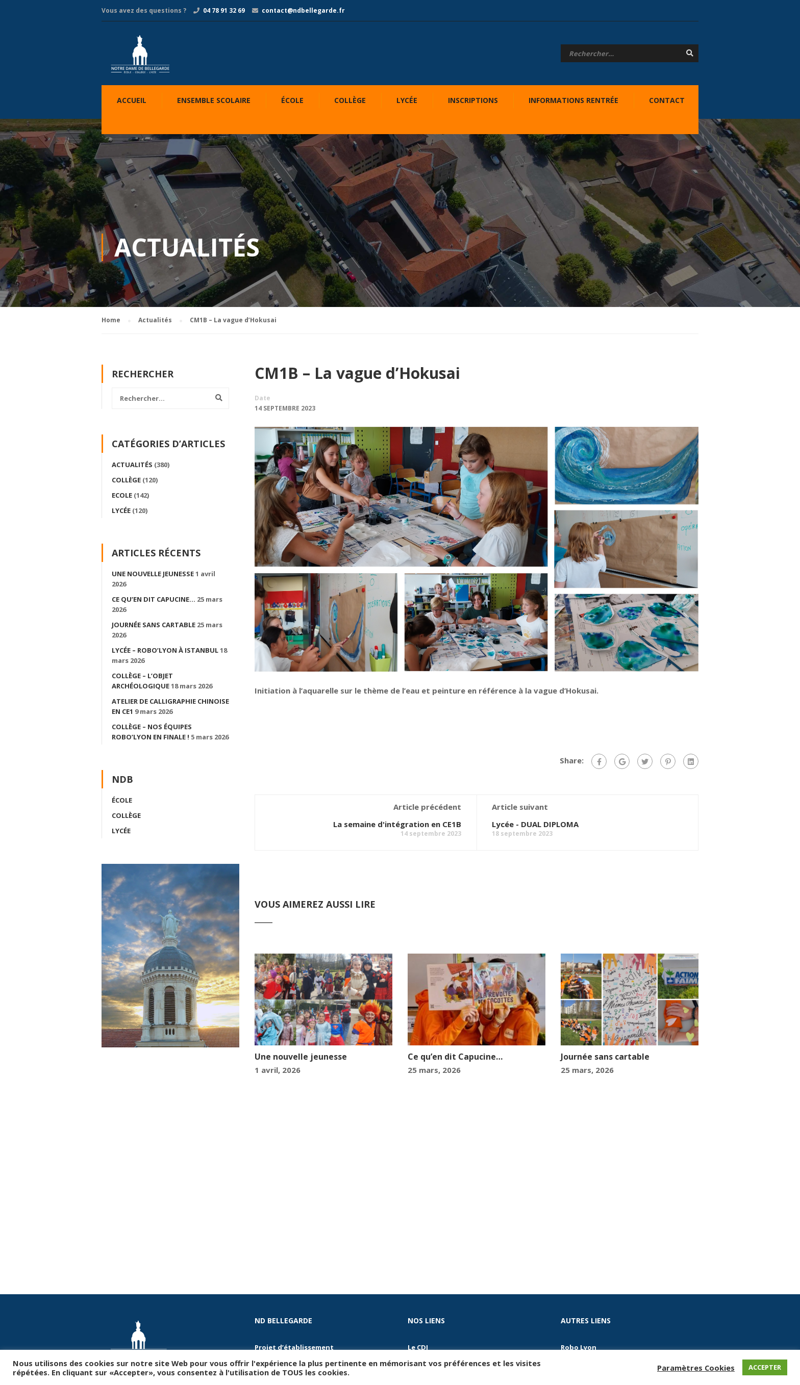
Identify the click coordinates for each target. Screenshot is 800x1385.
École (292, 100)
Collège (350, 100)
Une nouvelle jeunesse (301, 1059)
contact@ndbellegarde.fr (303, 10)
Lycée (406, 100)
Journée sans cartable (605, 1059)
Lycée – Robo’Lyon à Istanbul (165, 652)
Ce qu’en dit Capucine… (455, 1059)
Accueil (131, 100)
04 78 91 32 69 (224, 10)
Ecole (122, 497)
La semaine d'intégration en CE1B (397, 827)
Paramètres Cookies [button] (696, 1367)
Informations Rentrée (573, 100)
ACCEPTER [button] (764, 1367)
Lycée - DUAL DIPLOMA (535, 827)
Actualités (132, 467)
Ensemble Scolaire (214, 100)
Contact (667, 100)
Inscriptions (473, 100)
